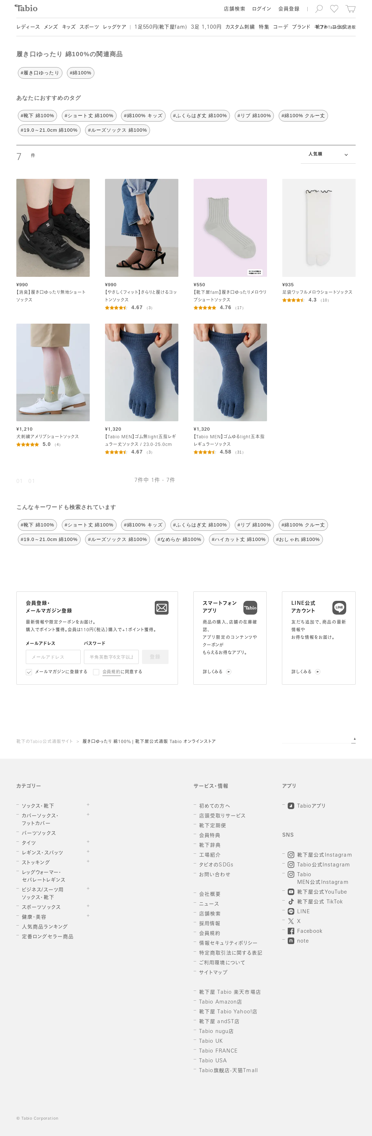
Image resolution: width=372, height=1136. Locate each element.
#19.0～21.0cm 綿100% (49, 130)
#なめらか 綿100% (180, 539)
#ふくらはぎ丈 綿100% (200, 115)
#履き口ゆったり (40, 72)
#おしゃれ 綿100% (298, 539)
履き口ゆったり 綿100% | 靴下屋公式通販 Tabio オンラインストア (149, 742)
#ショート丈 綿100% (89, 115)
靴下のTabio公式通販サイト (44, 742)
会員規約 (111, 672)
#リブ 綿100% (254, 115)
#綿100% (81, 72)
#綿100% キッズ (143, 115)
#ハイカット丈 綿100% (239, 539)
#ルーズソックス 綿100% (117, 130)
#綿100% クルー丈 (304, 115)
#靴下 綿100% (37, 115)
